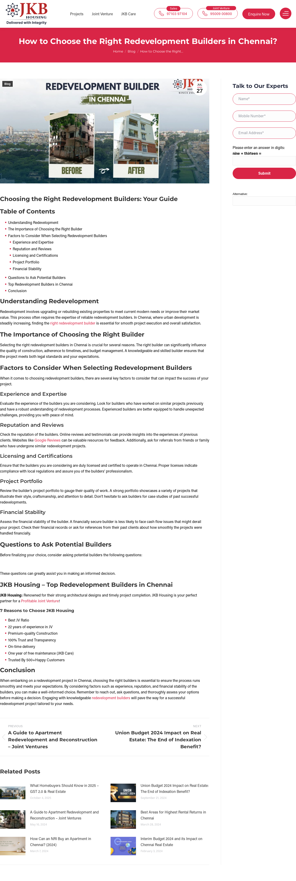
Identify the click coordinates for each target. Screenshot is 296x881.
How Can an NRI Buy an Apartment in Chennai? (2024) (60, 841)
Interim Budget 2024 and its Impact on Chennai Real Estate (171, 841)
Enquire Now (258, 14)
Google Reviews (47, 440)
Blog (7, 84)
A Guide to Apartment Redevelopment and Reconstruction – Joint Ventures (64, 815)
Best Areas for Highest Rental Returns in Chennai (173, 815)
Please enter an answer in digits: (259, 147)
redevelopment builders (111, 697)
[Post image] (12, 793)
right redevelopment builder (72, 323)
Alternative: (240, 194)
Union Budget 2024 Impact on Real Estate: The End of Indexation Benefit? (175, 788)
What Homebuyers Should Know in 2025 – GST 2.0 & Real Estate (64, 788)
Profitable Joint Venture (40, 600)
